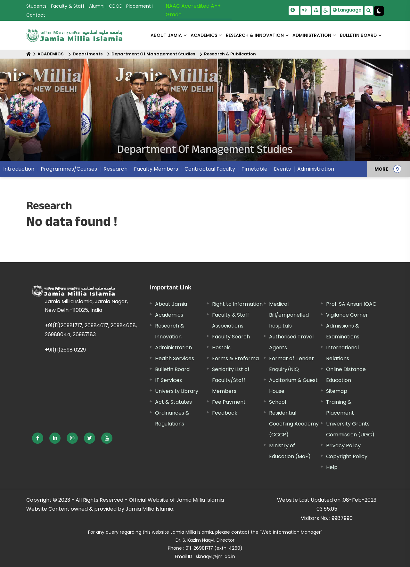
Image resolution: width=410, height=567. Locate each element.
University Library (176, 391)
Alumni (96, 6)
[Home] (28, 54)
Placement (138, 6)
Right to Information (237, 304)
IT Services (168, 380)
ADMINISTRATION (311, 35)
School (277, 402)
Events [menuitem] (282, 169)
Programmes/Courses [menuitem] (69, 169)
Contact (35, 15)
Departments (87, 54)
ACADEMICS (204, 35)
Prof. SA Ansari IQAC (351, 304)
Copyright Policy (346, 456)
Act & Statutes (173, 402)
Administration (173, 347)
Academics (169, 315)
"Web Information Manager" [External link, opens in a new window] (291, 532)
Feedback (224, 413)
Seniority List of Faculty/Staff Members (231, 380)
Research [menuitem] (115, 169)
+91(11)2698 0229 (65, 349)
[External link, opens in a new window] (37, 438)
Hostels (221, 347)
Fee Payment (229, 402)
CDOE (115, 6)
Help (332, 467)
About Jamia (166, 35)
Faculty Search (231, 336)
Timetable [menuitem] (254, 169)
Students (36, 6)
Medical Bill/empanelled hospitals (289, 314)
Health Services (174, 358)
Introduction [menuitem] (18, 169)
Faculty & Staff (68, 6)
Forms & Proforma (235, 358)
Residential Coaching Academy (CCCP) (294, 423)
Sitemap (336, 391)
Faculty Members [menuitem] (156, 169)
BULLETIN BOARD (358, 35)
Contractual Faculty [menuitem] (209, 169)
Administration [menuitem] (315, 169)
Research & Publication (230, 54)
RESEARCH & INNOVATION (255, 35)
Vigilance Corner (347, 315)
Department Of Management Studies (153, 54)
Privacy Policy (343, 445)
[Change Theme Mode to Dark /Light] (379, 11)
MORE (381, 169)
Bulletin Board (172, 369)
